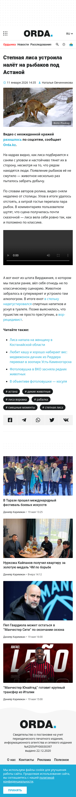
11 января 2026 (17, 82)
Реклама (44, 759)
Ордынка (9, 44)
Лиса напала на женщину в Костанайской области (31, 342)
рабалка (42, 399)
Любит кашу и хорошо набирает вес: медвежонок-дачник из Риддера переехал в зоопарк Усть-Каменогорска (41, 357)
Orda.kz (9, 145)
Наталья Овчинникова (57, 82)
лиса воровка (17, 399)
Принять (15, 790)
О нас (11, 759)
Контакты (26, 759)
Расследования (40, 44)
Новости (23, 44)
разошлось (12, 139)
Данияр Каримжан (14, 512)
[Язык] (69, 34)
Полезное (61, 759)
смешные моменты (21, 407)
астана (12, 391)
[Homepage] (38, 33)
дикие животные (38, 391)
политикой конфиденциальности (28, 779)
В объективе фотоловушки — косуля (38, 381)
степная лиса (54, 407)
